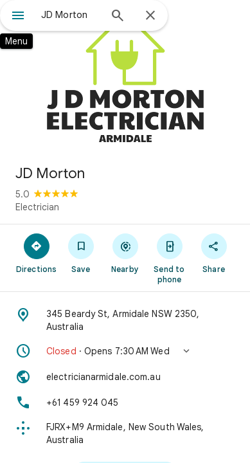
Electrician (37, 207)
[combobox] (70, 15)
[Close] (150, 16)
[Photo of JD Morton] (125, 77)
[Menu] (18, 16)
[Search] (117, 16)
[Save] (80, 253)
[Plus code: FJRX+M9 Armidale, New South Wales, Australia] (125, 433)
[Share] (214, 253)
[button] (125, 351)
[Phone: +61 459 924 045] (125, 402)
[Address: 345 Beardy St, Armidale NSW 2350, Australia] (125, 320)
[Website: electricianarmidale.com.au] (125, 377)
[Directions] (36, 253)
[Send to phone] (169, 258)
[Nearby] (125, 253)
